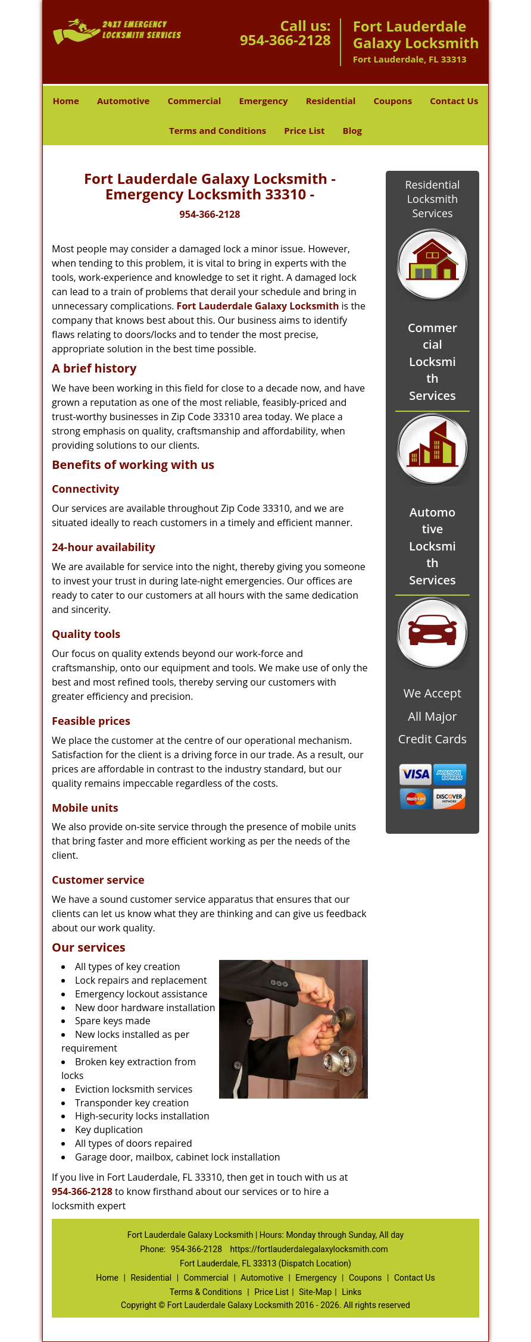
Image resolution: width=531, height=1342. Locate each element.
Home (66, 101)
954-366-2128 (285, 39)
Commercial (194, 101)
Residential (331, 101)
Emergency (263, 101)
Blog (352, 130)
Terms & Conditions (206, 1292)
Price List (304, 130)
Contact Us (454, 101)
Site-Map (315, 1292)
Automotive (123, 101)
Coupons (392, 101)
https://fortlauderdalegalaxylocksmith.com (309, 1249)
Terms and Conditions (217, 130)
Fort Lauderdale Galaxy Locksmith (258, 305)
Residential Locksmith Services (432, 198)
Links (351, 1292)
